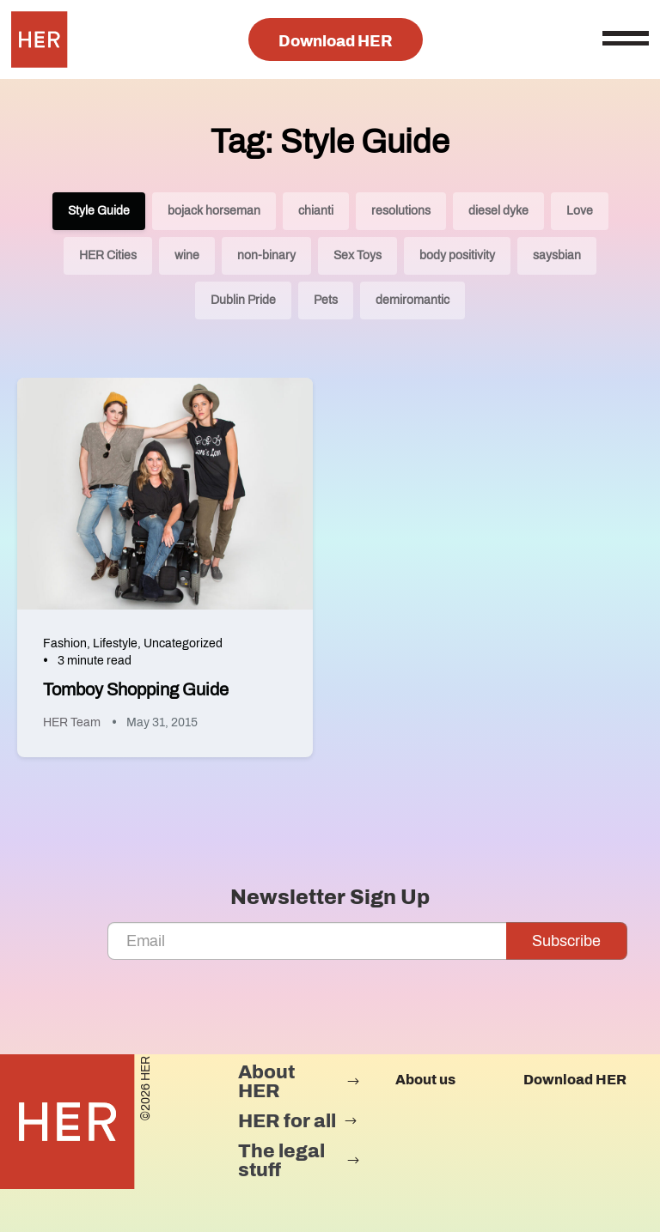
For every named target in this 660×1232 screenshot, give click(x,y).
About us (425, 1079)
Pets (326, 300)
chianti (315, 210)
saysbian (557, 255)
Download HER (335, 41)
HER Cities (108, 255)
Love (579, 210)
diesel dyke (498, 210)
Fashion (65, 643)
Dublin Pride (243, 300)
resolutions (401, 210)
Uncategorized (183, 643)
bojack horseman (214, 210)
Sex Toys (357, 255)
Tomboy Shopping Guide (136, 689)
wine (186, 255)
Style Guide (99, 210)
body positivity (457, 255)
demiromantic (412, 300)
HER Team (72, 722)
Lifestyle (115, 643)
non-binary (266, 255)
